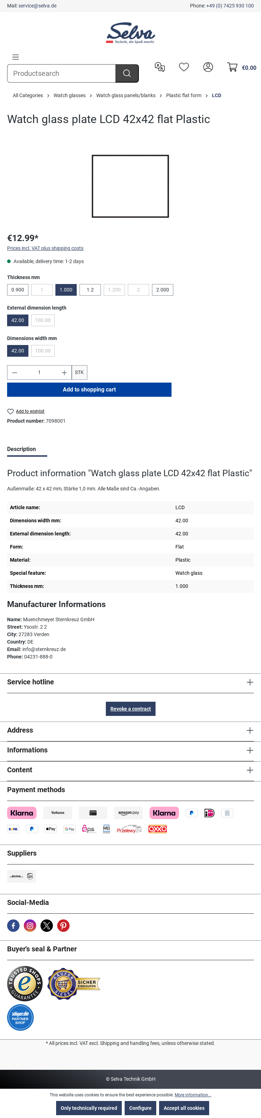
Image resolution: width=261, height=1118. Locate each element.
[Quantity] (40, 372)
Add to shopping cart (89, 389)
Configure (140, 1108)
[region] (130, 186)
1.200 (116, 291)
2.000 (162, 290)
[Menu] (15, 57)
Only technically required (89, 1108)
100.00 (45, 321)
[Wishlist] (182, 66)
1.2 (90, 290)
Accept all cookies (184, 1108)
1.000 (66, 290)
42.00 (17, 320)
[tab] (27, 450)
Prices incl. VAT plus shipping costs (45, 248)
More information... (193, 1094)
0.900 (17, 290)
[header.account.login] (206, 66)
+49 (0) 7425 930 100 (230, 6)
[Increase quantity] (64, 372)
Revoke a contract (130, 709)
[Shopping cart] (239, 66)
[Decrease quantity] (14, 372)
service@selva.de (37, 6)
